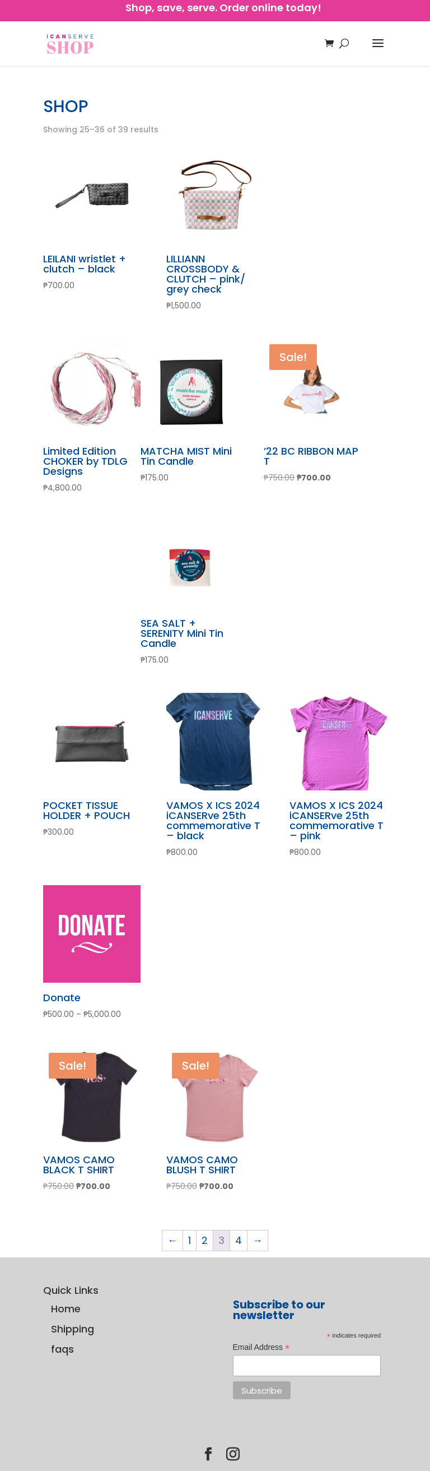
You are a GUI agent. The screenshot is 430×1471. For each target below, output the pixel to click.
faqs (62, 1349)
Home (66, 1309)
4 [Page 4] (238, 1240)
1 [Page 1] (189, 1240)
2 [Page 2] (205, 1240)
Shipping (72, 1329)
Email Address (261, 1347)
